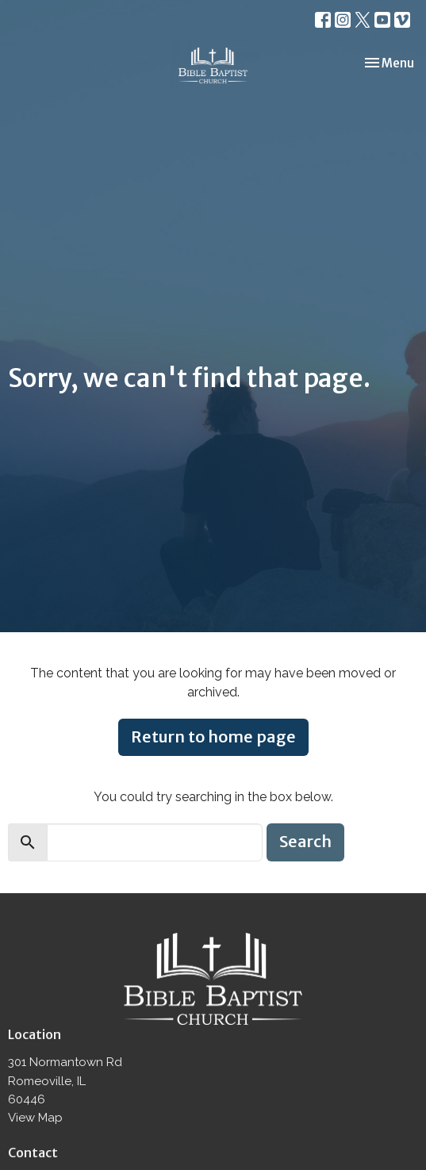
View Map (35, 1118)
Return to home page (213, 736)
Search (305, 841)
